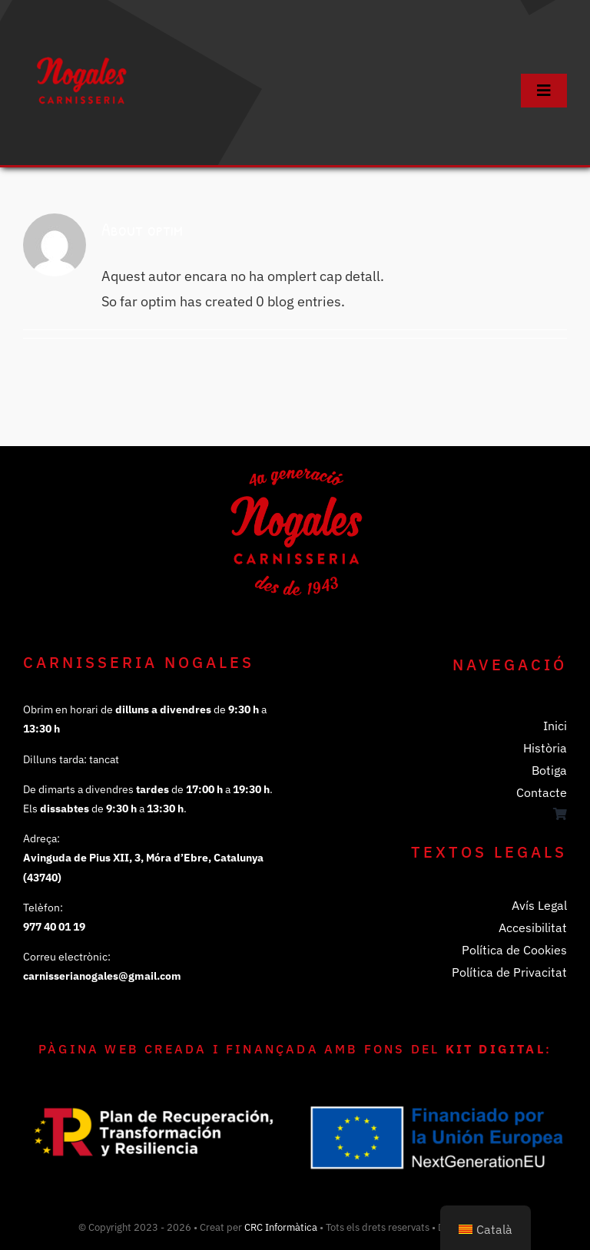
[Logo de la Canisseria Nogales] (80, 29)
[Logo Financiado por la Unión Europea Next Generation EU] (436, 1105)
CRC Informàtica (280, 1227)
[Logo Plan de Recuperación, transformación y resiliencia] (153, 1065)
